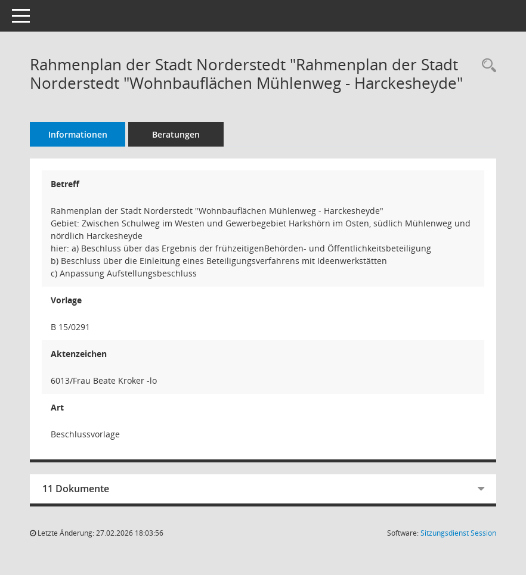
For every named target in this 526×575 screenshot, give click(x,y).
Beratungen (176, 134)
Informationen (77, 134)
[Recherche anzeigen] (486, 66)
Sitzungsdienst (458, 533)
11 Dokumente (75, 488)
